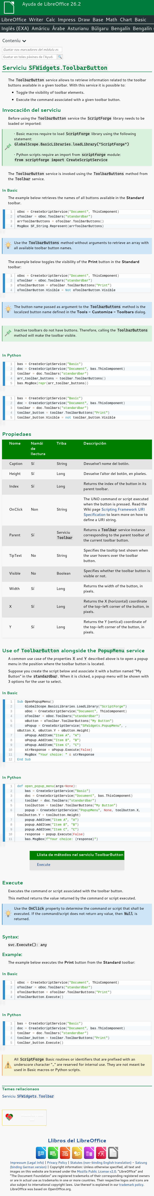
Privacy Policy (57, 1159)
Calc (50, 19)
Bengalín (120, 28)
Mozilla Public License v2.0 (96, 1168)
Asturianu (78, 28)
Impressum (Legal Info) (27, 1159)
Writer (36, 19)
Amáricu (40, 28)
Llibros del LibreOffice (77, 1137)
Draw (84, 19)
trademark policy (131, 1181)
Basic (140, 19)
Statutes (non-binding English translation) (100, 1159)
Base (97, 19)
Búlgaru (99, 28)
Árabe (58, 28)
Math (111, 19)
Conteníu (11, 40)
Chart (126, 19)
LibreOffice (13, 19)
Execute (43, 862)
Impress (67, 19)
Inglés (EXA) (15, 28)
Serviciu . (28, 1092)
